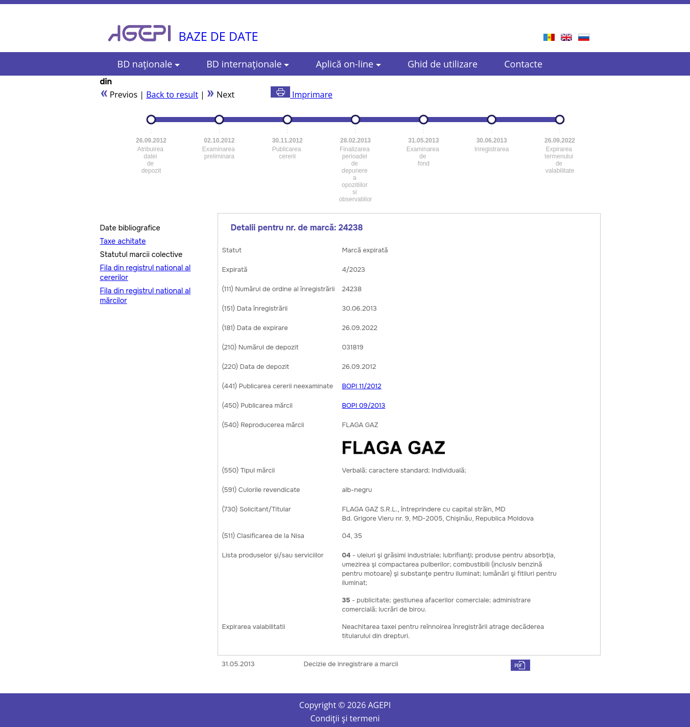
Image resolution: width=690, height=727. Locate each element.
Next (220, 94)
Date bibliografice (130, 227)
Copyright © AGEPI (345, 705)
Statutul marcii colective (141, 254)
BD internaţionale (247, 64)
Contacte (523, 64)
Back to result (172, 94)
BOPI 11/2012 (361, 386)
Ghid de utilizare (443, 64)
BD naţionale (148, 64)
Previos (119, 94)
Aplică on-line (348, 64)
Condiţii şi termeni (345, 718)
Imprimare (301, 94)
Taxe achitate (123, 241)
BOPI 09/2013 (363, 405)
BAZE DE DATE (218, 36)
